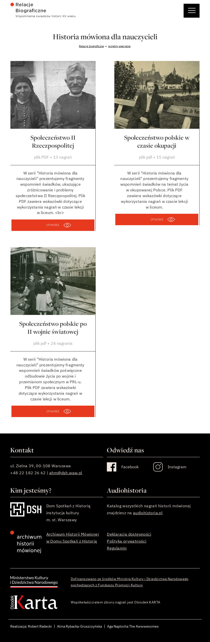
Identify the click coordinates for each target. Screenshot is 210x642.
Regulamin (117, 548)
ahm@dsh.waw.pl (65, 472)
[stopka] (105, 542)
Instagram (177, 466)
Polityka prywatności (126, 541)
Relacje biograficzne (91, 46)
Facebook (130, 466)
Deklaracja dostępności (129, 534)
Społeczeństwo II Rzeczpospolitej (52, 141)
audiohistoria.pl (147, 512)
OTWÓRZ (52, 224)
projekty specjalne (119, 46)
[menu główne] (105, 10)
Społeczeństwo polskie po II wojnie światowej (53, 327)
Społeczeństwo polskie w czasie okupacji (157, 141)
